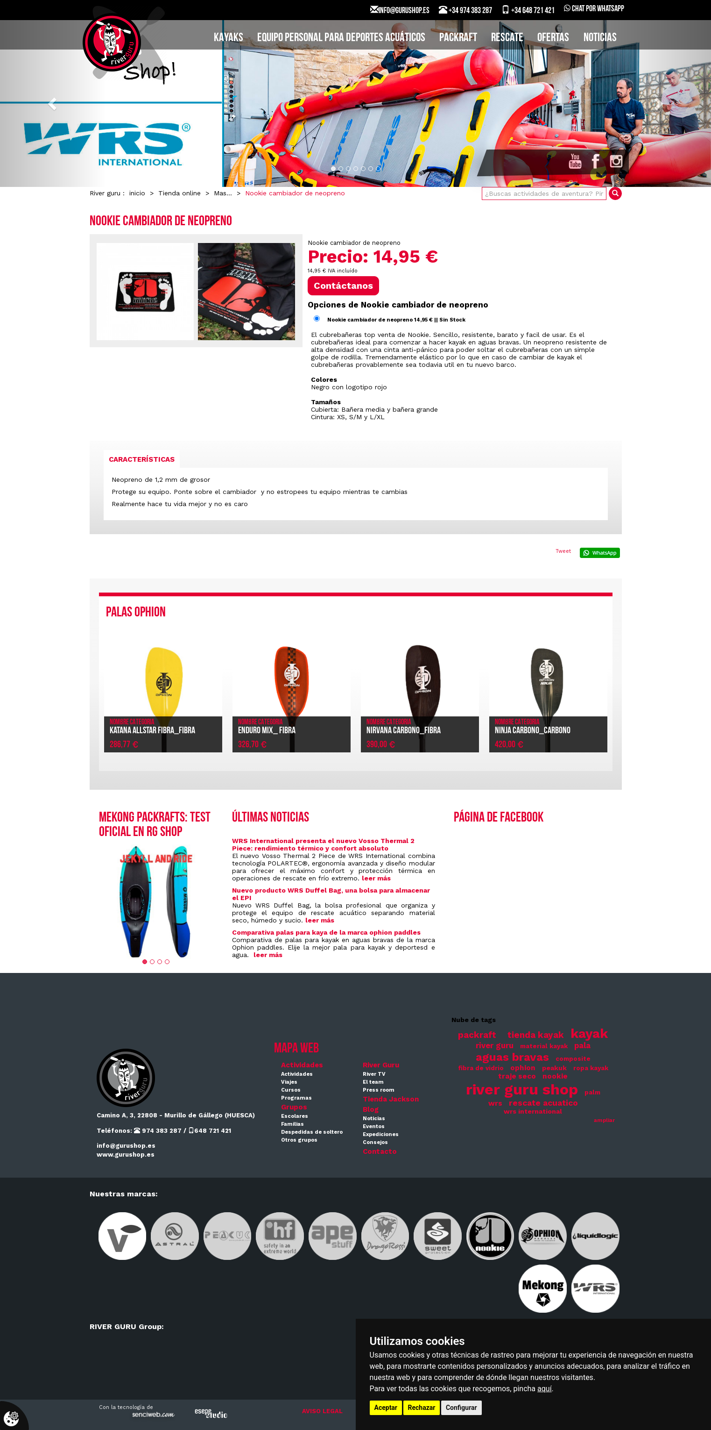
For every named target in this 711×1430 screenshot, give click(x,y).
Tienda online (179, 193)
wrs (495, 1103)
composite (573, 1058)
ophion (522, 1068)
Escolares (294, 1116)
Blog (371, 1109)
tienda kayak (535, 1035)
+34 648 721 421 (528, 10)
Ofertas (553, 38)
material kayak (544, 1046)
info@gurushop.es (126, 1145)
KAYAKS (228, 38)
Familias (292, 1124)
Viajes (289, 1082)
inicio (137, 193)
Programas (296, 1098)
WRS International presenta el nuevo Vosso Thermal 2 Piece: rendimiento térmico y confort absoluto (323, 844)
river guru (495, 1045)
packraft (477, 1035)
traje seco (517, 1076)
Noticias (600, 38)
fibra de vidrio (481, 1068)
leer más (376, 878)
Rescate (507, 38)
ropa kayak (590, 1068)
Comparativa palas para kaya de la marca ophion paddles (326, 932)
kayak (589, 1033)
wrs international (533, 1111)
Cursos (291, 1090)
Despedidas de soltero (312, 1132)
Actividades (302, 1065)
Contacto (380, 1151)
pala (582, 1045)
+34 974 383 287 (465, 10)
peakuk (554, 1068)
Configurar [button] (461, 1407)
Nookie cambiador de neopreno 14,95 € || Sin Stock (396, 320)
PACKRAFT (458, 38)
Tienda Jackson (391, 1099)
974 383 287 (158, 1130)
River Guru (381, 1065)
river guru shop (522, 1089)
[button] (53, 103)
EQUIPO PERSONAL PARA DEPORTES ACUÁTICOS (341, 38)
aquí (544, 1388)
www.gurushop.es (126, 1154)
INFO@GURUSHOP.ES (399, 10)
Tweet (563, 551)
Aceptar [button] (386, 1407)
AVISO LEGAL (322, 1411)
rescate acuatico (543, 1103)
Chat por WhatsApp (594, 9)
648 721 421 (209, 1130)
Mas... (223, 193)
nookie (555, 1076)
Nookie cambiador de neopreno (295, 193)
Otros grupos (299, 1140)
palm (592, 1092)
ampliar (604, 1120)
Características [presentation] (142, 459)
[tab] (142, 459)
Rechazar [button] (422, 1407)
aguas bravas (512, 1057)
